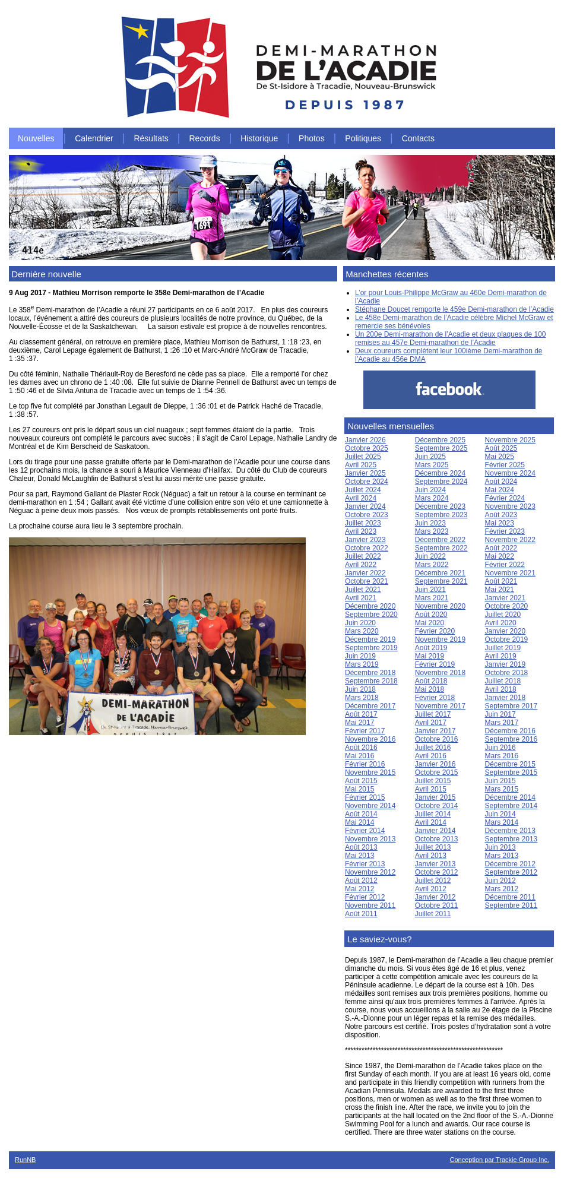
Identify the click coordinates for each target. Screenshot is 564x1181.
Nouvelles (36, 138)
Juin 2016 (500, 747)
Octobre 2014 (436, 806)
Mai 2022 (499, 556)
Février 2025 (505, 465)
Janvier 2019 (505, 664)
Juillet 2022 (363, 556)
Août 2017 (361, 714)
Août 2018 (431, 681)
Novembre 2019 (440, 639)
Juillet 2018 (503, 681)
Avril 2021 (360, 598)
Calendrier (94, 138)
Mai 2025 (499, 456)
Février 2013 (365, 864)
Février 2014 (365, 831)
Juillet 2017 (433, 714)
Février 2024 (505, 498)
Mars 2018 (362, 698)
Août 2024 (501, 481)
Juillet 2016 (433, 747)
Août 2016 (361, 747)
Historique (259, 138)
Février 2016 (365, 764)
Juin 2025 (430, 456)
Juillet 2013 (433, 847)
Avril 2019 (501, 656)
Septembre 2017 (511, 706)
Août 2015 (361, 781)
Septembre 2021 (441, 581)
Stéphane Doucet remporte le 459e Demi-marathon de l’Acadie (454, 309)
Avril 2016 (430, 756)
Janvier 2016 (435, 764)
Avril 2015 (430, 789)
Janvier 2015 (435, 797)
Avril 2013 (430, 855)
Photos (312, 138)
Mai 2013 (359, 855)
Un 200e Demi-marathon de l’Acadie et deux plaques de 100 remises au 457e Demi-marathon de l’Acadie (450, 338)
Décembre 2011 (510, 897)
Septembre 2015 (511, 772)
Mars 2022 (432, 565)
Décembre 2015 (510, 764)
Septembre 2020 (371, 614)
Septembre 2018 (371, 681)
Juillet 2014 (433, 814)
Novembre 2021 (510, 573)
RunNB (25, 1159)
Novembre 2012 (370, 872)
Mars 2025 (432, 465)
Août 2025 (501, 448)
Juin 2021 (430, 589)
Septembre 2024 (441, 481)
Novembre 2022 (510, 540)
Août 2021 (501, 581)
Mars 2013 (502, 855)
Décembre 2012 (510, 864)
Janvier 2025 (365, 473)
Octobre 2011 (436, 905)
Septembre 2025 (441, 448)
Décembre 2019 (370, 639)
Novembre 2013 (370, 839)
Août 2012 (361, 880)
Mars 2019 (362, 664)
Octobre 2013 (436, 839)
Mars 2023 (432, 531)
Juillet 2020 (503, 614)
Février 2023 (505, 531)
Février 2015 (365, 797)
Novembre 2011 (370, 905)
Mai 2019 (429, 656)
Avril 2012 (430, 889)
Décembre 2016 (510, 731)
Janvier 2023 (365, 540)
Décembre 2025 (440, 440)
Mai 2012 (359, 889)
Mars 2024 (432, 498)
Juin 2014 (500, 814)
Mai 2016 (359, 756)
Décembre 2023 (440, 506)
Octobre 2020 (506, 606)
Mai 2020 (429, 623)
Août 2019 (431, 648)
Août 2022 (501, 548)
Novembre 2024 (510, 473)
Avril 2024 (360, 498)
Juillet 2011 (433, 914)
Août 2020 (431, 614)
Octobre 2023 (366, 515)
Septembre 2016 (511, 739)
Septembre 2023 (441, 515)
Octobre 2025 (366, 448)
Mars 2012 (502, 889)
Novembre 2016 (370, 739)
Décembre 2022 (440, 540)
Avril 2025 (360, 465)
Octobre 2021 (366, 581)
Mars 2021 (432, 598)
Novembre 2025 (510, 440)
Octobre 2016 (436, 739)
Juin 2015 (500, 781)
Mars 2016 (502, 756)
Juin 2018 (360, 689)
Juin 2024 (430, 490)
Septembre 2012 (511, 872)
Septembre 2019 (371, 648)
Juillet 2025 (363, 456)
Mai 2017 (359, 722)
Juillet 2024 (363, 490)
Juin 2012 (500, 880)
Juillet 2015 (433, 781)
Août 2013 (361, 847)
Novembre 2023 (510, 506)
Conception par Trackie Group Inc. (499, 1159)
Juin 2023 (430, 523)
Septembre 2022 (441, 548)
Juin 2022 (430, 556)
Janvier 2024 (365, 506)
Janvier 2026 (365, 440)
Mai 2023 (499, 523)
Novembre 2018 (440, 673)
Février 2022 (505, 565)
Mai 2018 (429, 689)
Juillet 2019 (503, 648)
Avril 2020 (501, 623)
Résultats (151, 138)
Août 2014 (361, 814)
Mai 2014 (359, 822)
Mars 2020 (362, 631)
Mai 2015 (359, 789)
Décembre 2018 (370, 673)
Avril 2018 (501, 689)
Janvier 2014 (435, 831)
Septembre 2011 (511, 905)
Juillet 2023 (363, 523)
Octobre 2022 (366, 548)
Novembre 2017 (440, 706)
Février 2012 (365, 897)
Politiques (363, 138)
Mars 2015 (502, 789)
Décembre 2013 (510, 831)
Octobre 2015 (436, 772)
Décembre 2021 (440, 573)
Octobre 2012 (436, 872)
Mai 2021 (499, 589)
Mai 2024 (499, 490)
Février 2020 (435, 631)
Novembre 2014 (370, 806)
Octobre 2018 (506, 673)
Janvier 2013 (435, 864)
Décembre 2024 (440, 473)
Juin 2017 (500, 714)
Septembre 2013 (511, 839)
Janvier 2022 (365, 573)
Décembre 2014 (510, 797)
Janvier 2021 (505, 598)
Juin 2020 (360, 623)
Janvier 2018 (505, 698)
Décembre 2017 (370, 706)
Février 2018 (435, 698)
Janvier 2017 (435, 731)
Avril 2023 (360, 531)
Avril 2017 (430, 722)
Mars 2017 (502, 722)
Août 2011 (361, 914)
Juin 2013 (500, 847)
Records (204, 138)
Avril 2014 (430, 822)
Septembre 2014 (511, 806)
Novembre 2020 (440, 606)
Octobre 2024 (366, 481)
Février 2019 (435, 664)
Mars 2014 (502, 822)
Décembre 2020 (370, 606)
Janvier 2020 (505, 631)
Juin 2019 (360, 656)
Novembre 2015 (370, 772)
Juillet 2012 (433, 880)
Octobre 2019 (506, 639)
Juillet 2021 (363, 589)
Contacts (418, 138)
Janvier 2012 (435, 897)
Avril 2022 (360, 565)
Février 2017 (365, 731)
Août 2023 (501, 515)
